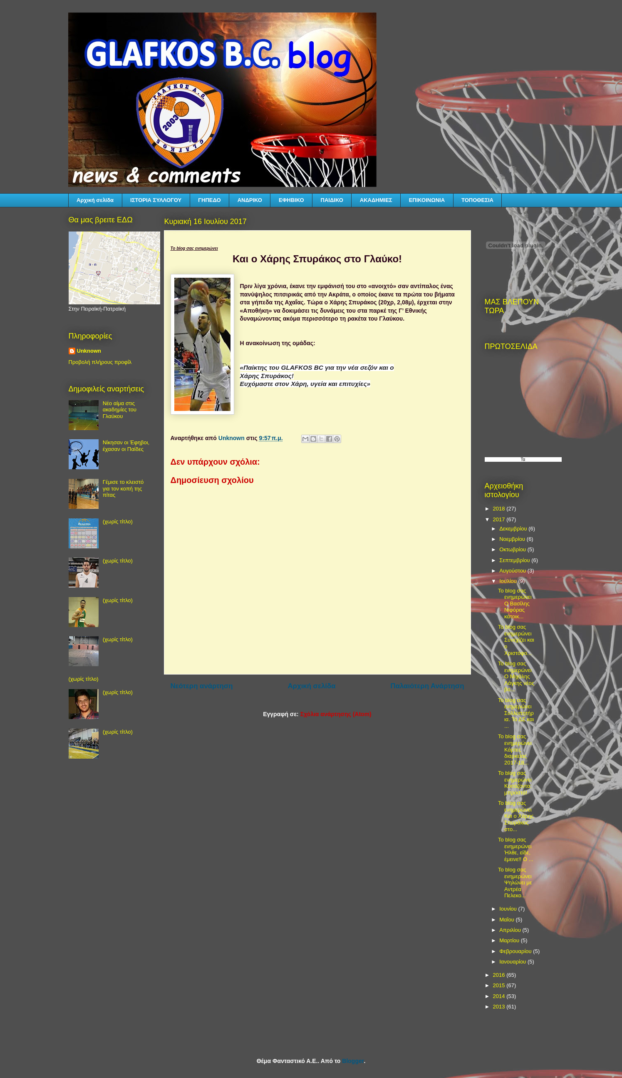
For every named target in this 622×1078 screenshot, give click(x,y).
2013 (500, 1006)
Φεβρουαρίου (516, 951)
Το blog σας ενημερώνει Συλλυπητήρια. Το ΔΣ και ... (516, 713)
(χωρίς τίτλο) (118, 521)
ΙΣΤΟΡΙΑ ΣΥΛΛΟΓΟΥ (155, 200)
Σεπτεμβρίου (515, 560)
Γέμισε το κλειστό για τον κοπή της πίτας (123, 488)
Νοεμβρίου (513, 539)
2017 (500, 519)
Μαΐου (507, 919)
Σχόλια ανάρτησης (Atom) (336, 714)
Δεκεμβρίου (513, 528)
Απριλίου (510, 930)
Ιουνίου (508, 909)
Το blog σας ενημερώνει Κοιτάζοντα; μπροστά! (515, 783)
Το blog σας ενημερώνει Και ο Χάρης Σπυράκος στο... (515, 816)
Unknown (89, 351)
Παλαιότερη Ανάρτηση (427, 686)
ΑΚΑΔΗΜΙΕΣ (376, 200)
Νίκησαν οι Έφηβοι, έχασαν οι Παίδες (126, 445)
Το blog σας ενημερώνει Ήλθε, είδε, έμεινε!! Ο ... (515, 849)
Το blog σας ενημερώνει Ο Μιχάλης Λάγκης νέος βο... (516, 676)
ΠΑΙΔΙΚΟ (332, 200)
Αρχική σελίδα (95, 200)
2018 (500, 508)
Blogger (353, 1061)
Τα (523, 459)
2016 (500, 975)
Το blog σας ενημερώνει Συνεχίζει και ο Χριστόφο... (516, 640)
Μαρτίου (510, 940)
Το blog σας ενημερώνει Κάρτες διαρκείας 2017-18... (515, 749)
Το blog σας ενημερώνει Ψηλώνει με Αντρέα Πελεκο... (515, 882)
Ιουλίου (508, 581)
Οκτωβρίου (513, 549)
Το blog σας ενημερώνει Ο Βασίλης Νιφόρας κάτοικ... (515, 604)
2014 (500, 996)
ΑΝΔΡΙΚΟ (250, 200)
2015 (500, 985)
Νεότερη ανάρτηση (202, 686)
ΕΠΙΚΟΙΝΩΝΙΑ (427, 200)
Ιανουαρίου (513, 961)
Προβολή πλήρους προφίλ (100, 362)
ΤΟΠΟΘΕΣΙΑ (477, 200)
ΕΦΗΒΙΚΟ (291, 200)
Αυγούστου (513, 571)
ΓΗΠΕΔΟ (209, 200)
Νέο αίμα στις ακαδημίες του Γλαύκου (119, 409)
